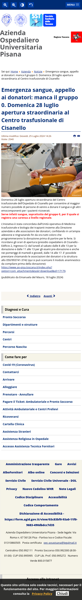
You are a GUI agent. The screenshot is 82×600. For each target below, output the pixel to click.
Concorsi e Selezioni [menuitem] (64, 472)
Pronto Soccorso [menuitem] (14, 317)
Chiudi (62, 593)
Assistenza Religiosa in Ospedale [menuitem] (26, 439)
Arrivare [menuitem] (8, 379)
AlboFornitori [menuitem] (13, 472)
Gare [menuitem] (58, 464)
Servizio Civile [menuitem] (15, 481)
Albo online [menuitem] (36, 472)
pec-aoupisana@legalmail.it (60, 542)
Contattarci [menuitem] (11, 372)
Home (14, 71)
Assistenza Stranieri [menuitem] (17, 431)
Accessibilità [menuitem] (57, 497)
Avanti (49, 296)
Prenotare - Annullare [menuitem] (18, 394)
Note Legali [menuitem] (67, 489)
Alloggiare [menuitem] (10, 387)
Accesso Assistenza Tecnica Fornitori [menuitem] (28, 446)
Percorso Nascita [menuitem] (15, 347)
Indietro (33, 296)
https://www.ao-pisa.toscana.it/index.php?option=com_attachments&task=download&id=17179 (33, 269)
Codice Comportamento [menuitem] (41, 505)
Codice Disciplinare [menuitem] (29, 497)
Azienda (26, 71)
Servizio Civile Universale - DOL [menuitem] (54, 481)
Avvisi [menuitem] (71, 464)
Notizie (38, 71)
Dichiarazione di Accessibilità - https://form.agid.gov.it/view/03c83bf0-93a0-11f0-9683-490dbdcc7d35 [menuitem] (41, 519)
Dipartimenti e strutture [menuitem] (20, 324)
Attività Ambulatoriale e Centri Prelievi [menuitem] (30, 409)
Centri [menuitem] (7, 339)
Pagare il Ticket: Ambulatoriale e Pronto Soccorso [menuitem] (37, 402)
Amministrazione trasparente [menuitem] (27, 464)
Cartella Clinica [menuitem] (13, 424)
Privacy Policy (42, 594)
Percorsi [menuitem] (8, 332)
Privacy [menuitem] (11, 489)
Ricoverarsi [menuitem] (10, 417)
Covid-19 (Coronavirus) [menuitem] (19, 365)
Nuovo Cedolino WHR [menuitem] (37, 489)
